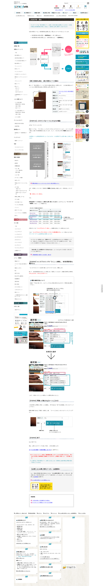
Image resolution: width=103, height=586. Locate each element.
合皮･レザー (17, 180)
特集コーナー (39, 15)
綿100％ (16, 160)
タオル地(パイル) (18, 202)
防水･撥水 (17, 284)
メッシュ (17, 207)
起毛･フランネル (18, 210)
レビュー (66, 12)
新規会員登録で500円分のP (49, 15)
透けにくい (17, 292)
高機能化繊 (17, 165)
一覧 (16, 52)
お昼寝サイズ (18, 250)
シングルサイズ (18, 234)
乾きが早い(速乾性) (19, 276)
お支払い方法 (47, 12)
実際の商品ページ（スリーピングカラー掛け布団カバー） (46, 183)
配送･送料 (37, 12)
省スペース (17, 108)
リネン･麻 (17, 168)
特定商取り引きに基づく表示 (47, 567)
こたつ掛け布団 (18, 102)
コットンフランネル (19, 149)
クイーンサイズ (18, 242)
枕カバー (17, 86)
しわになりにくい (19, 289)
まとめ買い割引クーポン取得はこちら (41, 480)
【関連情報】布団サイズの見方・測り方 (41, 254)
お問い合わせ (84, 12)
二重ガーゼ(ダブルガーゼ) (21, 190)
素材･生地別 (17, 157)
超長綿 (16, 163)
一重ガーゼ (17, 188)
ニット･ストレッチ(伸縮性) (21, 212)
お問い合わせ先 (44, 546)
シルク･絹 (17, 174)
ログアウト (46, 513)
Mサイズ (17, 88)
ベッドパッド (17, 137)
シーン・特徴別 (17, 258)
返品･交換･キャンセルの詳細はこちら (47, 526)
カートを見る (83, 513)
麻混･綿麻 (17, 172)
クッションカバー (18, 120)
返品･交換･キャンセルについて (47, 520)
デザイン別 (16, 306)
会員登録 (36, 476)
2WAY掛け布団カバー (19, 58)
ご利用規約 (19, 579)
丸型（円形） (18, 106)
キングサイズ (18, 245)
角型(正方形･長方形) (19, 123)
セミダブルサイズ (19, 237)
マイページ (54, 513)
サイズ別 (16, 223)
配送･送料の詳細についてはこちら (23, 570)
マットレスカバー (19, 71)
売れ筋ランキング (31, 15)
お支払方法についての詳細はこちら (23, 543)
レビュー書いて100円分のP (61, 15)
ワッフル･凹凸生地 (19, 204)
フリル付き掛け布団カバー (20, 60)
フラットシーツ (18, 81)
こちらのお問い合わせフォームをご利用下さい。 (50, 558)
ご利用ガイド (28, 12)
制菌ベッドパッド (19, 140)
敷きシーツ (17, 83)
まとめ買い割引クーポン (20, 15)
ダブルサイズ (18, 239)
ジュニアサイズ (18, 231)
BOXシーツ (17, 68)
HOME (18, 12)
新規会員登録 (32, 513)
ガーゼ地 (17, 187)
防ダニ (16, 215)
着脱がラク (17, 261)
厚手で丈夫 (17, 273)
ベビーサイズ (18, 228)
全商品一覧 (16, 46)
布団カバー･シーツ (18, 49)
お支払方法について (21, 520)
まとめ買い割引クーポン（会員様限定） (68, 513)
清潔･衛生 (17, 281)
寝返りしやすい (18, 268)
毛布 (15, 143)
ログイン (40, 513)
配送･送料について (21, 551)
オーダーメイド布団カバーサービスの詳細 (42, 502)
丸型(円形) (17, 126)
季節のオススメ (18, 299)
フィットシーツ (18, 66)
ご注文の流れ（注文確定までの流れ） (41, 500)
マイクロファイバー (19, 147)
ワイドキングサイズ (19, 247)
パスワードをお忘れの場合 (70, 9)
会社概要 (43, 535)
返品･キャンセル (56, 12)
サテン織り (17, 199)
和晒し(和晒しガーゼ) (19, 196)
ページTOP (102, 288)
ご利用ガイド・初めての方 (21, 513)
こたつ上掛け (18, 117)
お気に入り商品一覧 (59, 9)
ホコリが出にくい (19, 286)
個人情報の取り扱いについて (47, 575)
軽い (16, 270)
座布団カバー (17, 129)
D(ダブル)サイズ (19, 91)
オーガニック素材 (19, 177)
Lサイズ (17, 90)
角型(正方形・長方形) (20, 104)
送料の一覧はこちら (20, 558)
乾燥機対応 (17, 278)
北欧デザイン (18, 309)
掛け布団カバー (18, 55)
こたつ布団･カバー (18, 99)
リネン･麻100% (18, 170)
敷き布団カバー (18, 63)
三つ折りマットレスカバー (20, 74)
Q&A (75, 12)
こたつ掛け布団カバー (19, 110)
